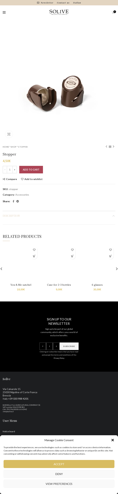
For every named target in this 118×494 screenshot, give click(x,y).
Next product (113, 146)
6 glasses (97, 292)
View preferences (59, 483)
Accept (59, 464)
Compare (11, 179)
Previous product (106, 146)
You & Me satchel (21, 284)
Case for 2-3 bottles (59, 284)
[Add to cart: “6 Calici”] (110, 256)
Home (6, 147)
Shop (13, 147)
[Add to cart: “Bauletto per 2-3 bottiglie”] (72, 256)
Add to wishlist (33, 179)
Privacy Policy (59, 365)
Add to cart (31, 169)
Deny (59, 474)
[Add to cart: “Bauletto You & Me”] (34, 256)
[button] (112, 440)
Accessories (22, 194)
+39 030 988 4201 (18, 405)
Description (11, 215)
